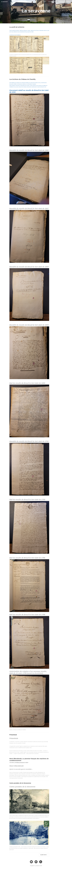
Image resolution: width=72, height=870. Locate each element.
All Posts (44, 1)
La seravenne (4, 1)
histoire (50, 1)
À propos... (68, 1)
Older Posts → (44, 854)
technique (61, 1)
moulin (55, 1)
